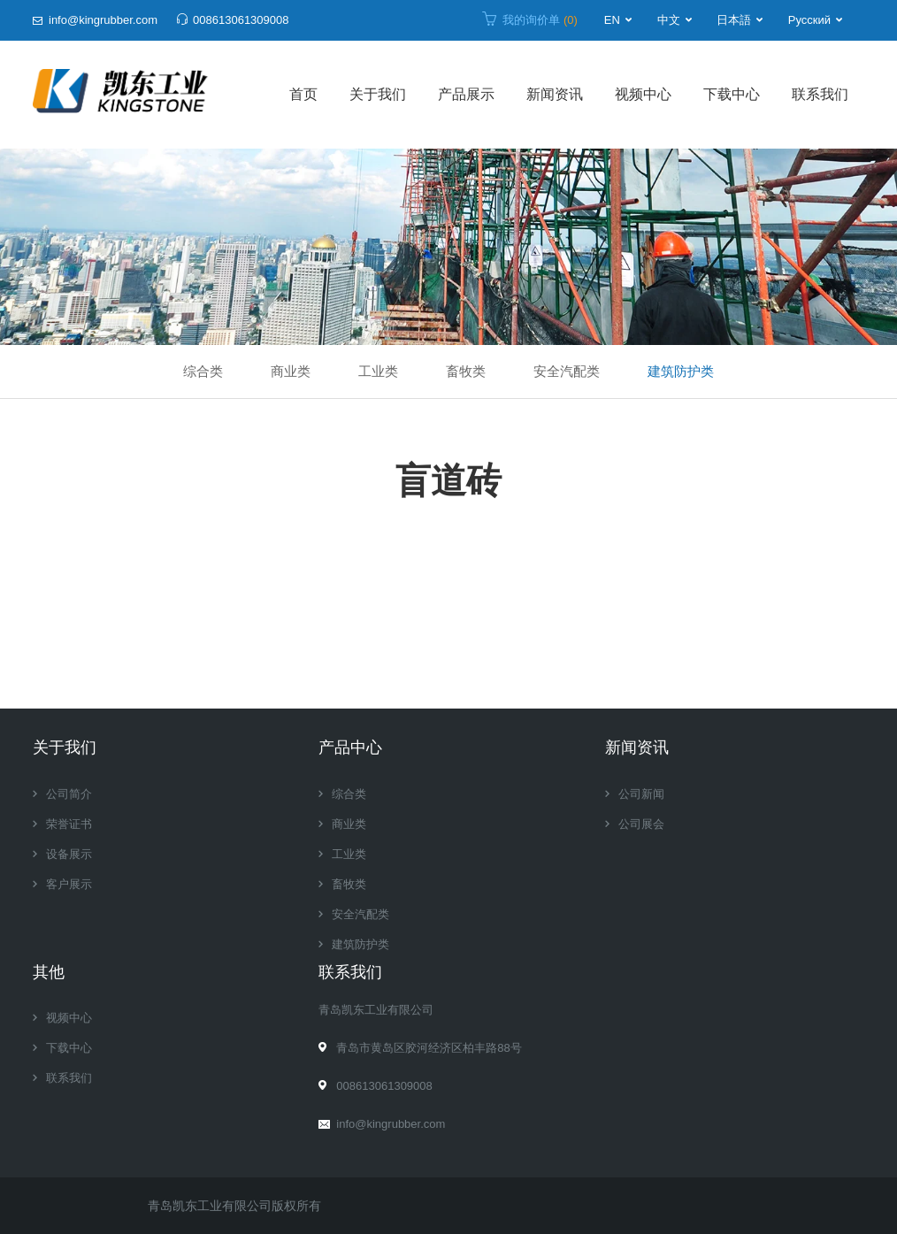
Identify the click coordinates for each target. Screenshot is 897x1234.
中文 (668, 20)
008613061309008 (240, 20)
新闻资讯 (554, 94)
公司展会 (641, 824)
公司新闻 (641, 794)
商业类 (290, 371)
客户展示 (69, 884)
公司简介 (69, 794)
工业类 (378, 371)
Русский (809, 20)
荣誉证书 (69, 824)
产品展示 (466, 94)
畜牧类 (466, 371)
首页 (303, 94)
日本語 (734, 20)
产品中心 (350, 747)
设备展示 (69, 854)
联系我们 (820, 94)
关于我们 (377, 94)
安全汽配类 (566, 371)
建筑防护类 (681, 371)
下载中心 (731, 94)
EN (612, 20)
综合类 (203, 371)
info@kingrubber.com (103, 20)
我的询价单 (540, 20)
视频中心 (643, 94)
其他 (49, 972)
